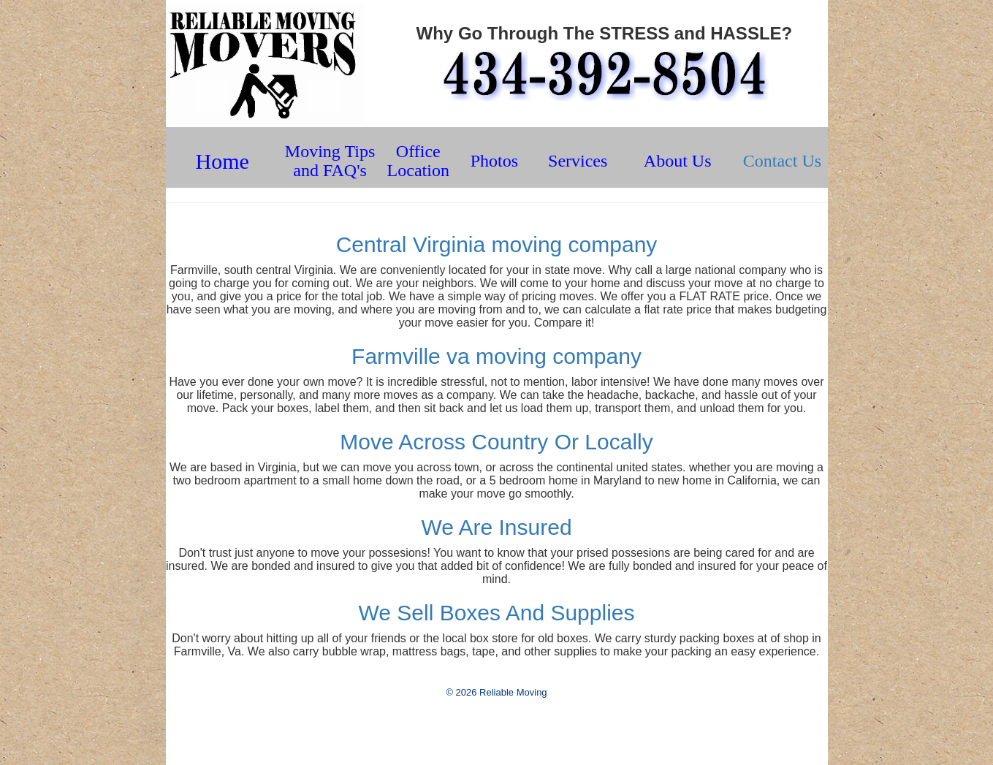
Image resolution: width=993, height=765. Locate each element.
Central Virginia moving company (497, 244)
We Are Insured (496, 527)
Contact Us (782, 160)
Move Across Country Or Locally (496, 442)
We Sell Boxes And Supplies (496, 613)
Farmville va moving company (496, 356)
